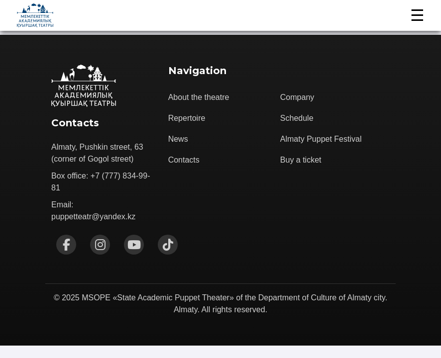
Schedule (297, 118)
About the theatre (198, 97)
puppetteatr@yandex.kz (93, 216)
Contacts (184, 160)
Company (297, 97)
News (178, 139)
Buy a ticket (301, 160)
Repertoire (187, 118)
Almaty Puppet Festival (321, 139)
